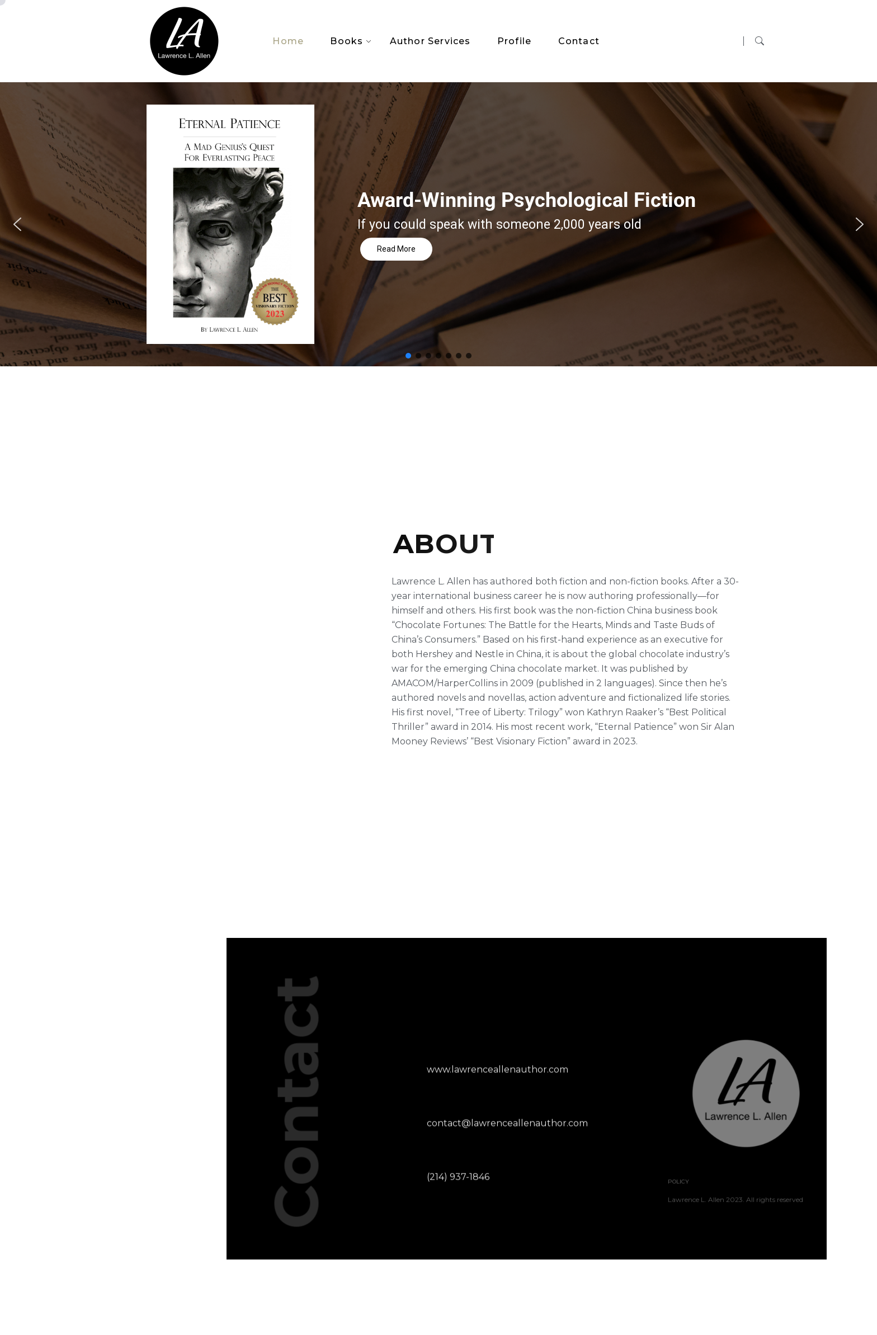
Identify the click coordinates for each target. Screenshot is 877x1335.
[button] (17, 224)
